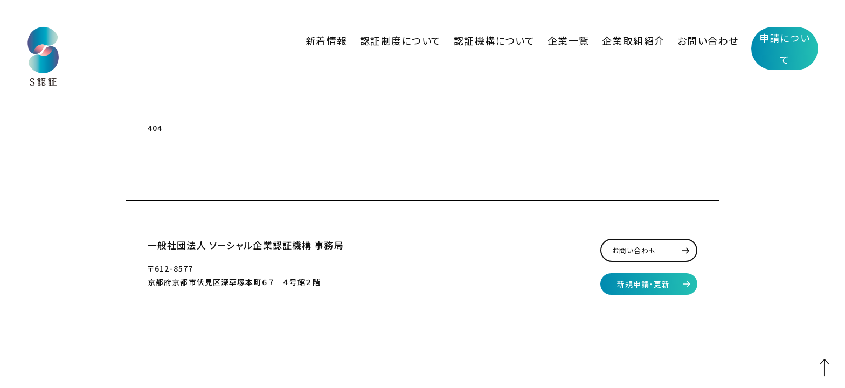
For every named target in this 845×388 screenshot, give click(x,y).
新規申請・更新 (643, 278)
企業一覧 (609, 37)
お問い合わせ (718, 37)
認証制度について (478, 37)
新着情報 (421, 37)
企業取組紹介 (659, 37)
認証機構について (551, 37)
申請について (784, 37)
